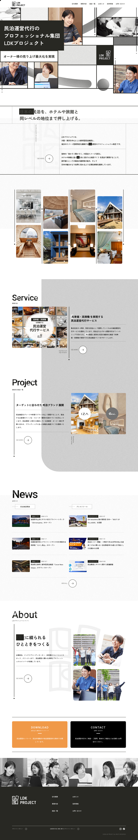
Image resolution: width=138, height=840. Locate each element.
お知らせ (101, 4)
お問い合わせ (120, 4)
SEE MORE (40, 158)
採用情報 (110, 4)
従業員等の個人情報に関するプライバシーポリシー (62, 829)
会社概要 (75, 4)
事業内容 (84, 4)
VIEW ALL (64, 583)
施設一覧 (92, 4)
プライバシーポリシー (17, 829)
